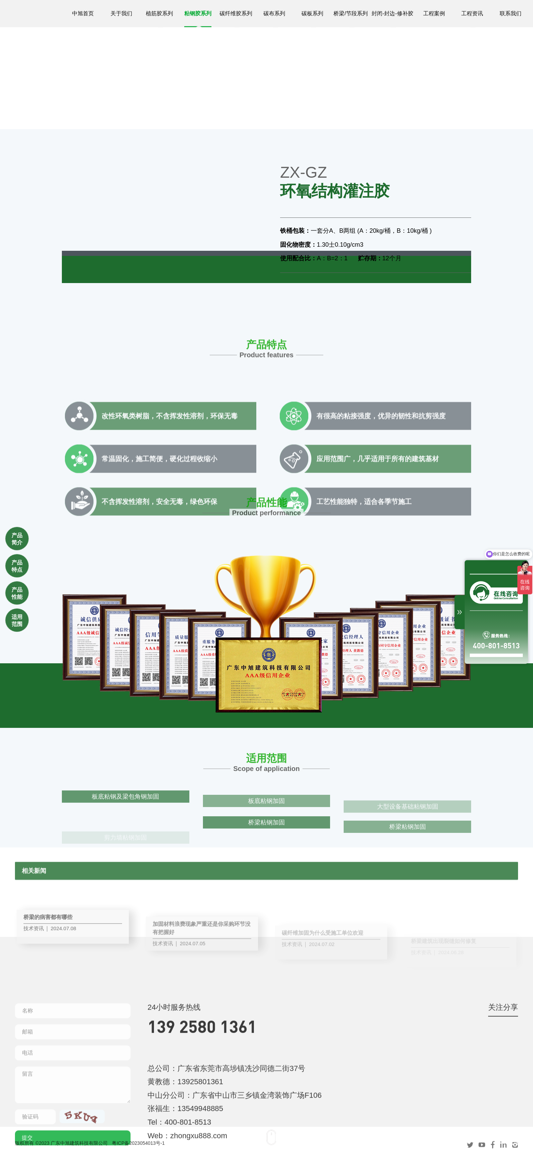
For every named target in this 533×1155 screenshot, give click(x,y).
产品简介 (17, 538)
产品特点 (17, 566)
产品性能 (17, 593)
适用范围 (17, 620)
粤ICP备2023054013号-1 (138, 1147)
